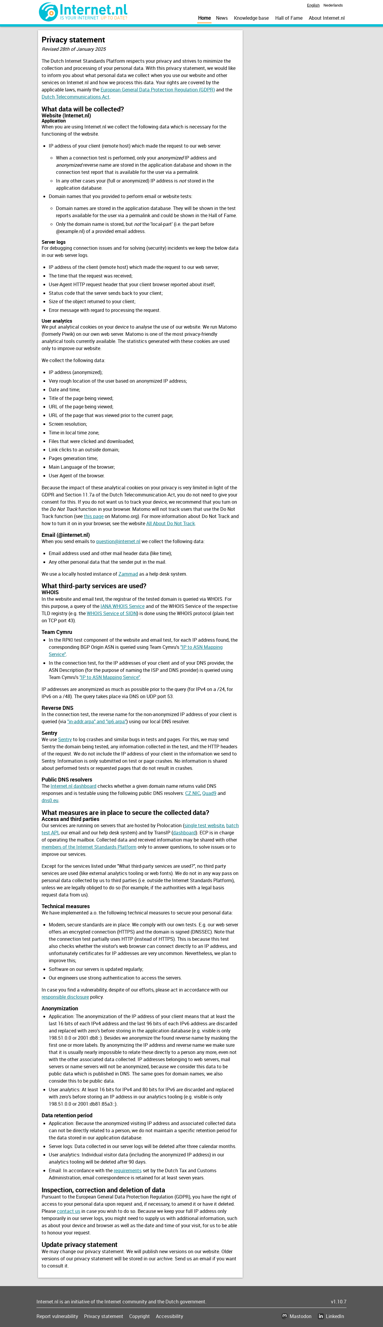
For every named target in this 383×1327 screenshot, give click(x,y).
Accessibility (169, 1316)
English (313, 5)
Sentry (65, 739)
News (222, 18)
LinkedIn (335, 1316)
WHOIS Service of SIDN (112, 613)
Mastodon (300, 1316)
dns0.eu (50, 800)
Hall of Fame (289, 18)
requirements (128, 1170)
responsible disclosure (65, 997)
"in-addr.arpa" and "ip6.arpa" (96, 721)
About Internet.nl (327, 18)
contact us (68, 1211)
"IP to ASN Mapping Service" (110, 677)
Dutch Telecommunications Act (76, 97)
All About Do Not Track (170, 523)
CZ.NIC (192, 793)
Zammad (128, 574)
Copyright (139, 1316)
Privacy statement (103, 1316)
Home (204, 18)
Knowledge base (251, 18)
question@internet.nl (118, 541)
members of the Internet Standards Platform (89, 847)
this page (94, 516)
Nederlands (333, 5)
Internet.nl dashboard (73, 786)
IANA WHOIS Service (123, 606)
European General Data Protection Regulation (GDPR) (158, 89)
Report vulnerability (57, 1316)
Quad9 (209, 793)
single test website (204, 825)
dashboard (184, 832)
